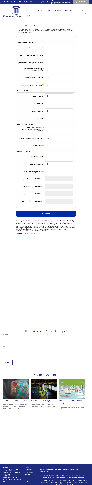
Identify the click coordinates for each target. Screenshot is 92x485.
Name (5, 334)
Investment (29, 472)
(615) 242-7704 (42, 2)
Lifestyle (28, 484)
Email (49, 334)
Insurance (28, 477)
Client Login (81, 2)
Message (6, 346)
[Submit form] (8, 362)
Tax (26, 479)
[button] (40, 10)
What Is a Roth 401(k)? (41, 401)
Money (27, 481)
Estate (27, 474)
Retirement (29, 470)
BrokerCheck (44, 471)
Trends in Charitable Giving (15, 401)
